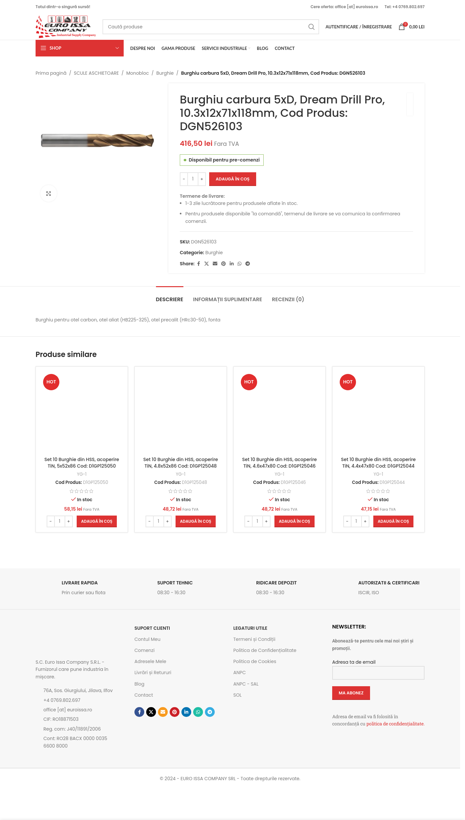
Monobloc (137, 73)
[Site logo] (66, 26)
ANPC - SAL (245, 684)
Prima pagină (51, 73)
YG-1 (82, 474)
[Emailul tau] (215, 263)
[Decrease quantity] (184, 179)
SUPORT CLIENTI (152, 628)
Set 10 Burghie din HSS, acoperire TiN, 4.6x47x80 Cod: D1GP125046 (279, 462)
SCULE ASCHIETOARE (96, 73)
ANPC (239, 672)
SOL (237, 695)
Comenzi (144, 650)
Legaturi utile (250, 628)
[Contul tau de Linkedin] (232, 263)
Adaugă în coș (233, 179)
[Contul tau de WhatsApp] (240, 263)
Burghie (165, 73)
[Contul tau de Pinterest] (224, 263)
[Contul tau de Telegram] (248, 263)
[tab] (169, 296)
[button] (97, 521)
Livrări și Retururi (152, 672)
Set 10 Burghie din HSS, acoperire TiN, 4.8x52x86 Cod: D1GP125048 (180, 462)
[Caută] (210, 26)
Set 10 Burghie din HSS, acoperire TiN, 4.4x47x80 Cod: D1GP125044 (378, 462)
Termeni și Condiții (254, 639)
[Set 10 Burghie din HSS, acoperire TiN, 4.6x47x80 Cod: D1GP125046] (279, 413)
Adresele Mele (150, 661)
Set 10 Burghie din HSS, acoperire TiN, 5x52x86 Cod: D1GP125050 (81, 462)
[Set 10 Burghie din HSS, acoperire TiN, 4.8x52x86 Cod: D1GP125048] (181, 413)
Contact (143, 695)
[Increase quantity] (202, 179)
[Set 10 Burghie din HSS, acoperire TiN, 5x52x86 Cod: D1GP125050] (82, 413)
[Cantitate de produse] (193, 179)
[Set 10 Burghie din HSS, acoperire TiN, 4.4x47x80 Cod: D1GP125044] (378, 413)
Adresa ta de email (378, 667)
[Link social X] (207, 263)
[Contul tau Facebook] (199, 263)
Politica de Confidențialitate (264, 650)
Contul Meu (147, 639)
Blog (139, 684)
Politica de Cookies (254, 661)
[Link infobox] (82, 589)
